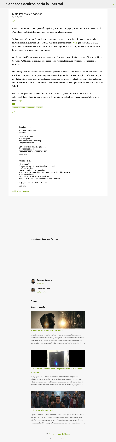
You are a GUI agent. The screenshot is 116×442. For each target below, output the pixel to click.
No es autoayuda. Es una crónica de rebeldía (47, 330)
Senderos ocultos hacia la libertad (34, 4)
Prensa (39, 107)
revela (74, 43)
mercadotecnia (19, 107)
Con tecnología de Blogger (58, 434)
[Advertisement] (58, 215)
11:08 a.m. (23, 154)
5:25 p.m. (22, 186)
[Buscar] (66, 4)
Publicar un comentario (21, 191)
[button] (13, 21)
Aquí (20, 100)
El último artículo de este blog (42, 410)
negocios (30, 107)
